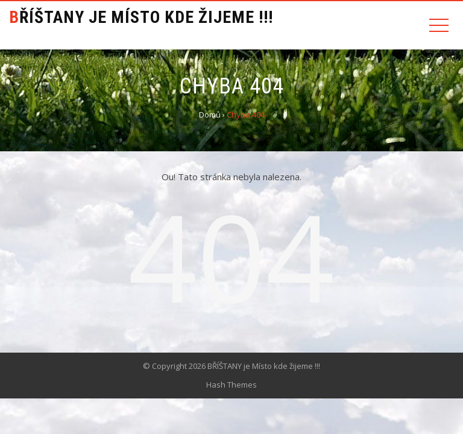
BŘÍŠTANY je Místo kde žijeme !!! (141, 17)
